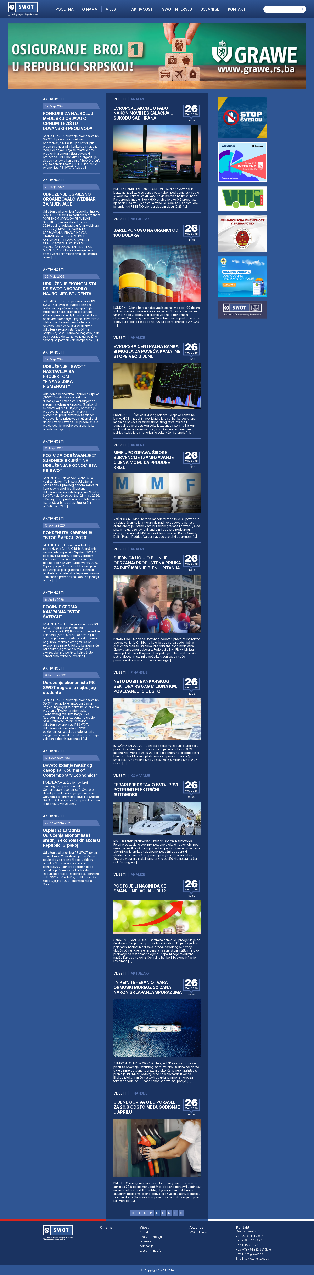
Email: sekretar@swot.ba (252, 1258)
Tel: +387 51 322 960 (250, 1240)
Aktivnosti (142, 9)
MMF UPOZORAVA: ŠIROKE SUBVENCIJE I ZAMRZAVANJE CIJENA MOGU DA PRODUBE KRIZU (143, 460)
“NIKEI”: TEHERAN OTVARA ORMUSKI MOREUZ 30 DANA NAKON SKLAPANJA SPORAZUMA (147, 987)
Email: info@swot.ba (249, 1254)
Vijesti (112, 9)
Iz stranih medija (150, 1250)
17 (169, 1212)
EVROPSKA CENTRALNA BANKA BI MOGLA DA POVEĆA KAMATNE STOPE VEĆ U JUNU (146, 351)
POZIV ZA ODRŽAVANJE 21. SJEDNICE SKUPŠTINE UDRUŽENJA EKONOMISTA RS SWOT (70, 463)
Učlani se (209, 9)
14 (151, 1212)
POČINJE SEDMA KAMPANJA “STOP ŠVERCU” (62, 611)
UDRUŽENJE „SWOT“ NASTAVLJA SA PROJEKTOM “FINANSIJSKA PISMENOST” (64, 376)
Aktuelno (140, 219)
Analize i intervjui (151, 1237)
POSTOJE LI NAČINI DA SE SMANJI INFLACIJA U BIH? (139, 889)
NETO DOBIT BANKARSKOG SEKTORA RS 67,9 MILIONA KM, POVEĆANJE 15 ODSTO (145, 686)
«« (132, 1212)
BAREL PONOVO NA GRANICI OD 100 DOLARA (145, 233)
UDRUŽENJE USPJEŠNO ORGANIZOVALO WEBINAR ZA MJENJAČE (69, 199)
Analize (138, 99)
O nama (89, 9)
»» (181, 1212)
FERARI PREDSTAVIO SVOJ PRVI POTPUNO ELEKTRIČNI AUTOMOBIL (145, 789)
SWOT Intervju (177, 9)
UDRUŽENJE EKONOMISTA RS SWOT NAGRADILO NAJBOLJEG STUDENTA (70, 288)
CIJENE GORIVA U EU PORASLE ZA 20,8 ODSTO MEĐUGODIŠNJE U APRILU (146, 1107)
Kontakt (237, 9)
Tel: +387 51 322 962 (250, 1245)
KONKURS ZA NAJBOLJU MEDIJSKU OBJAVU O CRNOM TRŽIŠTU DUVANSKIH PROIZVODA (68, 121)
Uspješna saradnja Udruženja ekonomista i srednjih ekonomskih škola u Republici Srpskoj (71, 838)
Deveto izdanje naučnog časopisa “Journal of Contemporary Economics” (70, 770)
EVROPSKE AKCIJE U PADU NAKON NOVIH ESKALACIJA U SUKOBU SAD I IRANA (143, 113)
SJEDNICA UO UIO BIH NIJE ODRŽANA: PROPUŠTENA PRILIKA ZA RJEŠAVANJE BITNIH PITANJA (147, 563)
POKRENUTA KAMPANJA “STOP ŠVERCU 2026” (67, 535)
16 (163, 1212)
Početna (65, 9)
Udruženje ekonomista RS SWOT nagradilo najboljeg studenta (69, 687)
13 (145, 1212)
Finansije (139, 672)
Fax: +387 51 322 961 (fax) (253, 1249)
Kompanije (140, 776)
